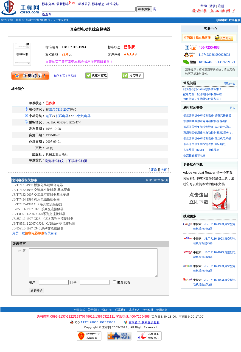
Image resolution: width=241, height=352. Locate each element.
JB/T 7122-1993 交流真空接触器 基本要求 (41, 190)
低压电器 (62, 116)
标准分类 (48, 4)
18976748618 (207, 62)
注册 (221, 6)
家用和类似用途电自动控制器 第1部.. (206, 121)
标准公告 (84, 4)
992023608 (223, 54)
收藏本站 (221, 20)
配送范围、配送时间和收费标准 (202, 94)
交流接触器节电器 (194, 155)
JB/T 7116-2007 (59, 109)
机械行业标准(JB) (36, 20)
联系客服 (234, 20)
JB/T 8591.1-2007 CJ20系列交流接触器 (38, 214)
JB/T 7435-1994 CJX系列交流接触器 (37, 204)
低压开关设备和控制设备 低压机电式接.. (208, 138)
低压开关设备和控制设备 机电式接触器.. (208, 115)
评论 (154, 169)
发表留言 (19, 244)
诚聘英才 (134, 315)
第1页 (149, 180)
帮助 (203, 6)
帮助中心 (229, 83)
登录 (212, 6)
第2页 (157, 180)
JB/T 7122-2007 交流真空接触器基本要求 (40, 194)
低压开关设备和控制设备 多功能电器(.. (207, 127)
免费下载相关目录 (34, 233)
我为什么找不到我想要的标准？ (202, 89)
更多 (232, 107)
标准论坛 (112, 4)
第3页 (164, 180)
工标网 (17, 20)
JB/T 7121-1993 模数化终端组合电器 (37, 185)
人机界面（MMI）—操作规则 (201, 149)
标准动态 (98, 4)
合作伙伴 (148, 315)
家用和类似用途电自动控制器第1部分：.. (208, 132)
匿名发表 (121, 288)
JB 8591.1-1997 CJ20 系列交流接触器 (37, 209)
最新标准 (62, 4)
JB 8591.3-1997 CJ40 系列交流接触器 (37, 228)
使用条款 (161, 315)
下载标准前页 (77, 161)
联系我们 (120, 315)
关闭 (164, 169)
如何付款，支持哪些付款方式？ (202, 99)
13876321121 (226, 62)
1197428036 (207, 54)
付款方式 (79, 315)
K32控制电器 (81, 116)
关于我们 (93, 315)
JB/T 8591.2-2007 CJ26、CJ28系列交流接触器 (43, 223)
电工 (49, 116)
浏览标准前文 (54, 161)
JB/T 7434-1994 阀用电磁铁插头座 (36, 199)
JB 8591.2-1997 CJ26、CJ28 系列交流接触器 (42, 219)
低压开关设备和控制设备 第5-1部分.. (205, 144)
